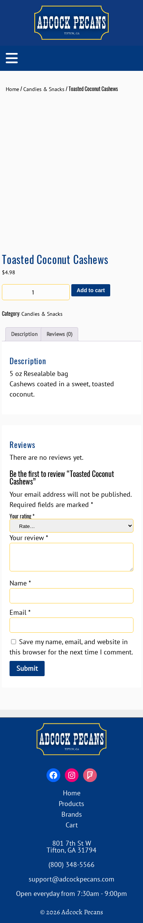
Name (20, 583)
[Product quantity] (36, 292)
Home (12, 89)
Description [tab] (24, 334)
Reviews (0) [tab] (59, 334)
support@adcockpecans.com (71, 879)
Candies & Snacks (43, 89)
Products (71, 803)
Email (20, 612)
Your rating (22, 516)
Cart (72, 825)
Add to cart (91, 290)
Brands (71, 814)
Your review (29, 537)
